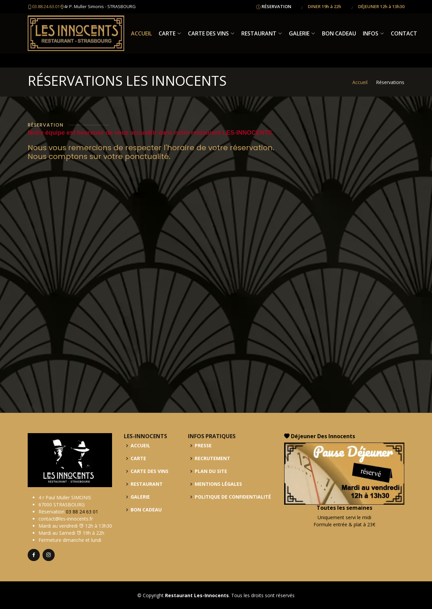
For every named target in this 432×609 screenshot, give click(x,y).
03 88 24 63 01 (82, 511)
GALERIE (302, 33)
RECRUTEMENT (212, 458)
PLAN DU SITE (211, 471)
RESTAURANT (261, 33)
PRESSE (203, 445)
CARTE (170, 33)
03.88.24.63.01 (46, 6)
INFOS (373, 33)
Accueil (360, 82)
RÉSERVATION (276, 6)
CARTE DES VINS (211, 33)
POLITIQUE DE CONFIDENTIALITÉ (233, 497)
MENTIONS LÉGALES (218, 484)
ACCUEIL (141, 33)
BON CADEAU (339, 33)
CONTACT (404, 33)
